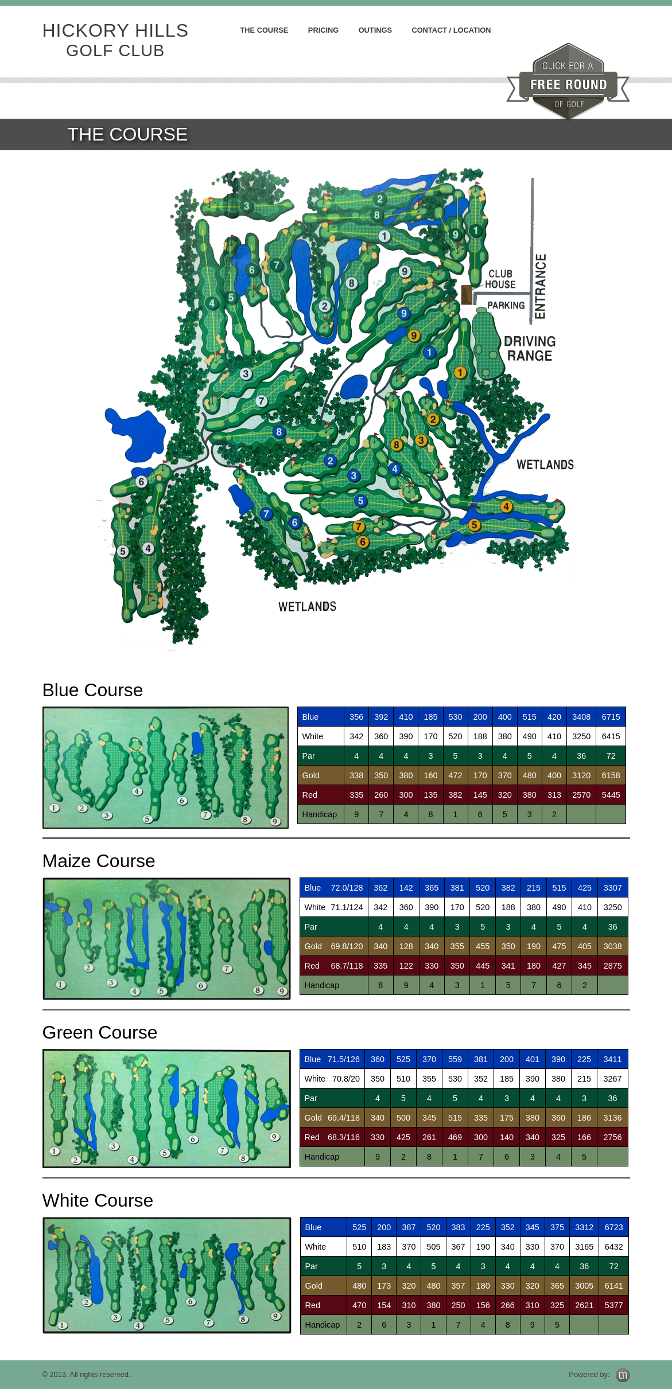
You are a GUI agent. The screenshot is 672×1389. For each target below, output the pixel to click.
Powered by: (599, 1374)
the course (264, 30)
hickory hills (115, 40)
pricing (323, 30)
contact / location (451, 30)
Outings (375, 30)
